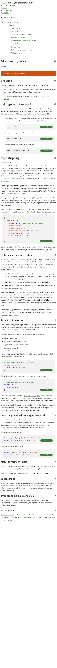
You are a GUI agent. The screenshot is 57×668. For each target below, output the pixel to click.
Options (5, 27)
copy (46, 141)
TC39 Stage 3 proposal (32, 410)
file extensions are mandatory (26, 307)
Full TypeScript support (16, 43)
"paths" (7, 529)
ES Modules (33, 274)
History (4, 81)
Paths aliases (15, 67)
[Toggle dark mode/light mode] (55, 9)
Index (4, 22)
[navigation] (28, 49)
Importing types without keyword (24, 55)
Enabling (11, 40)
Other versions (7, 24)
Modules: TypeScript (11, 37)
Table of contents (8, 19)
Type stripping (13, 46)
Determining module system (21, 49)
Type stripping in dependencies (22, 64)
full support (11, 104)
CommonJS (21, 274)
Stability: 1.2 (7, 88)
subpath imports (26, 532)
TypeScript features (18, 52)
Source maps (15, 61)
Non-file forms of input (19, 58)
